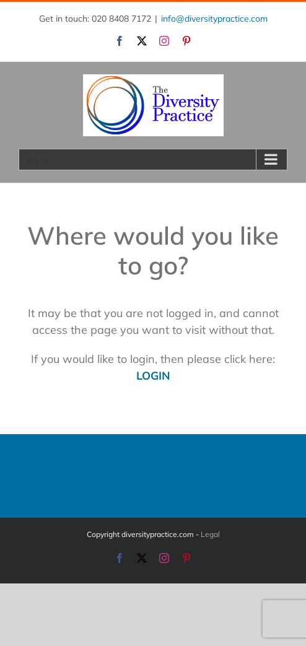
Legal (210, 534)
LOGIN (153, 376)
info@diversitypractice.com (214, 18)
